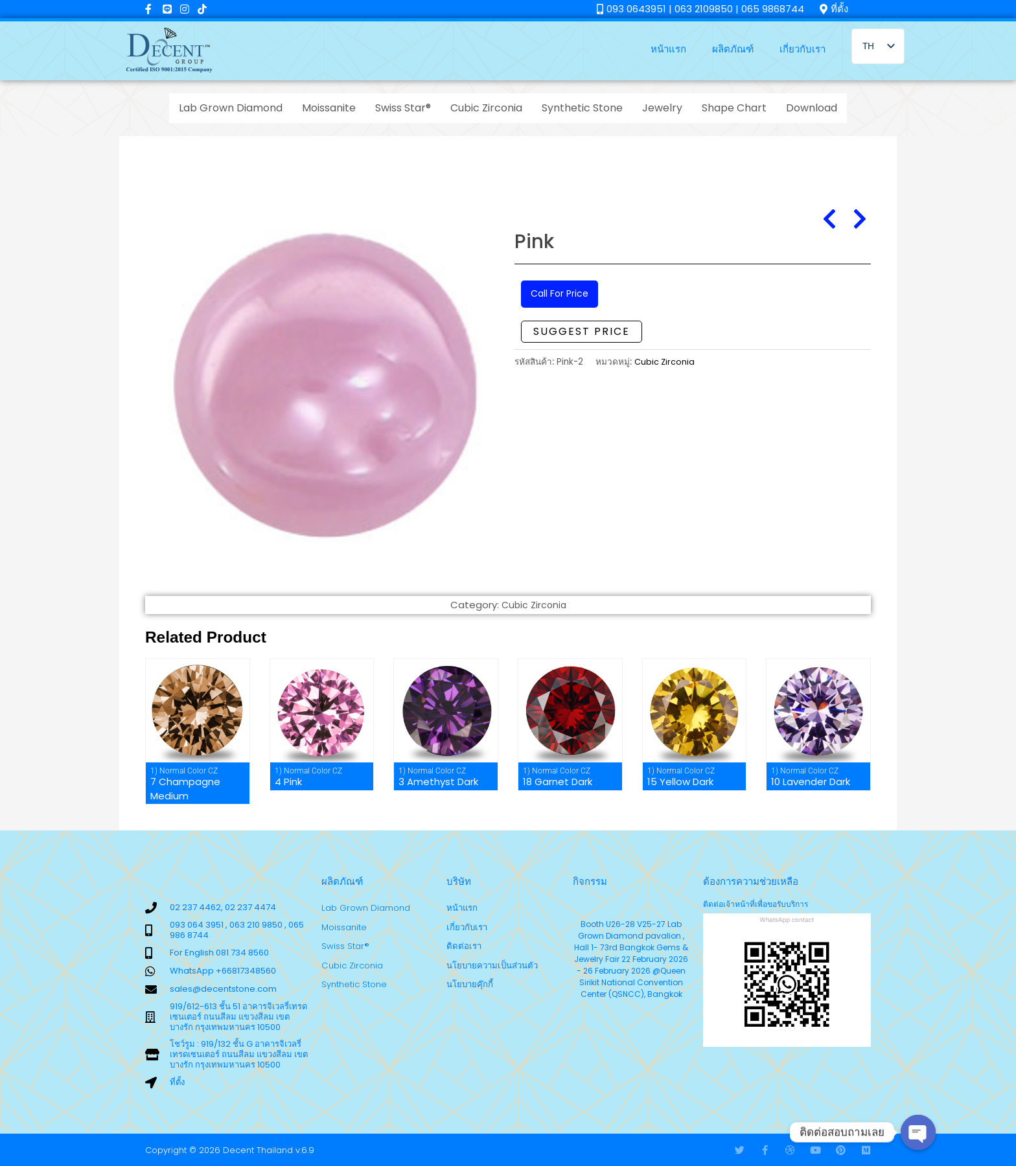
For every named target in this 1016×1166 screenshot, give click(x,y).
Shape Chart (734, 107)
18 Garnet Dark (557, 781)
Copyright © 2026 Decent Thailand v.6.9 (229, 1150)
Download (811, 107)
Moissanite (329, 107)
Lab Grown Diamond (231, 107)
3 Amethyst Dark (438, 781)
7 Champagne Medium (185, 789)
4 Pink (288, 781)
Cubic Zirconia (486, 107)
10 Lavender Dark (810, 781)
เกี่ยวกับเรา (802, 49)
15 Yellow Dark (680, 781)
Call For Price (561, 294)
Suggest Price (581, 332)
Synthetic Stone (582, 107)
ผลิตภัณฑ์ (733, 49)
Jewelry (662, 107)
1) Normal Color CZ (184, 771)
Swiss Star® (403, 107)
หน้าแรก (668, 49)
